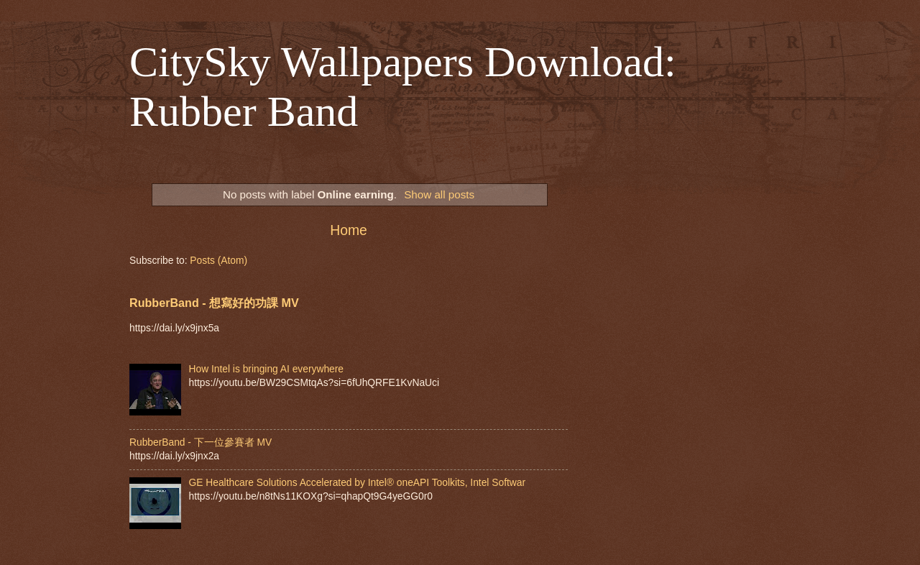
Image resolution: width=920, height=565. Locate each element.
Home (348, 230)
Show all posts (439, 194)
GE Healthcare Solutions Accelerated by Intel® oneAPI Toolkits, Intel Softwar (357, 482)
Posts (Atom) (218, 260)
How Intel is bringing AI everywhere (266, 369)
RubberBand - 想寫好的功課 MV (214, 302)
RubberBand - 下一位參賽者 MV (200, 442)
